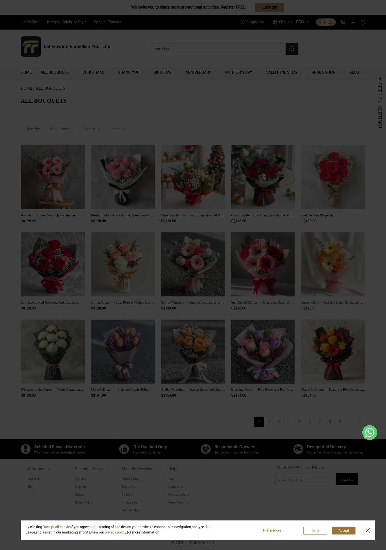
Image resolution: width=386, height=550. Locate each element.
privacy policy (115, 532)
